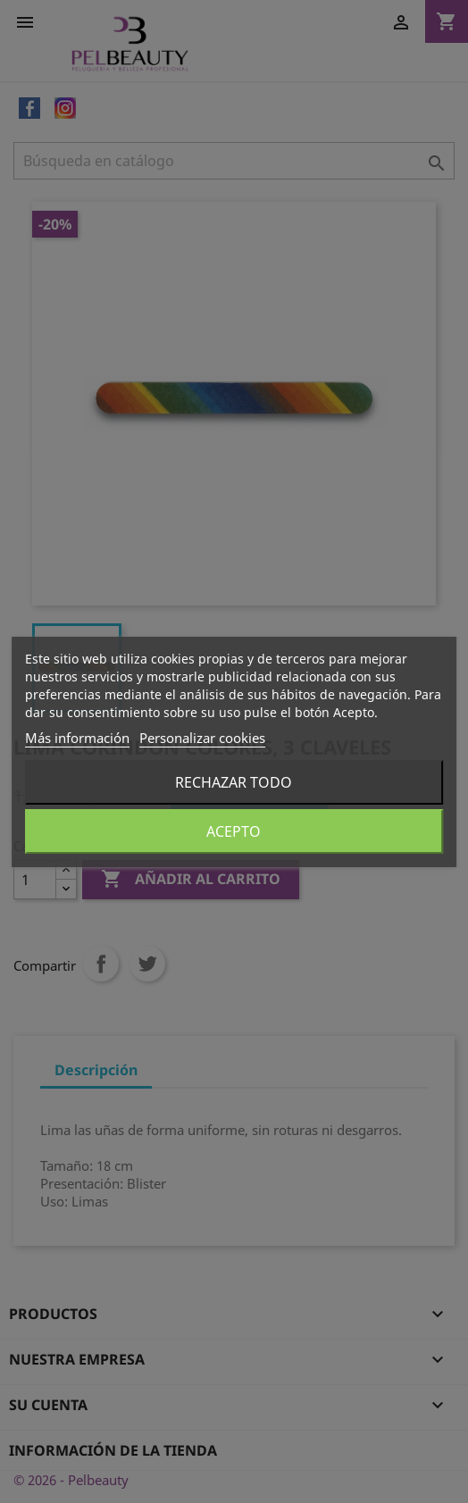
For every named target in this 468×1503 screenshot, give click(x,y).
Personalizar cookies (202, 738)
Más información (77, 738)
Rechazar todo (233, 782)
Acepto (233, 831)
